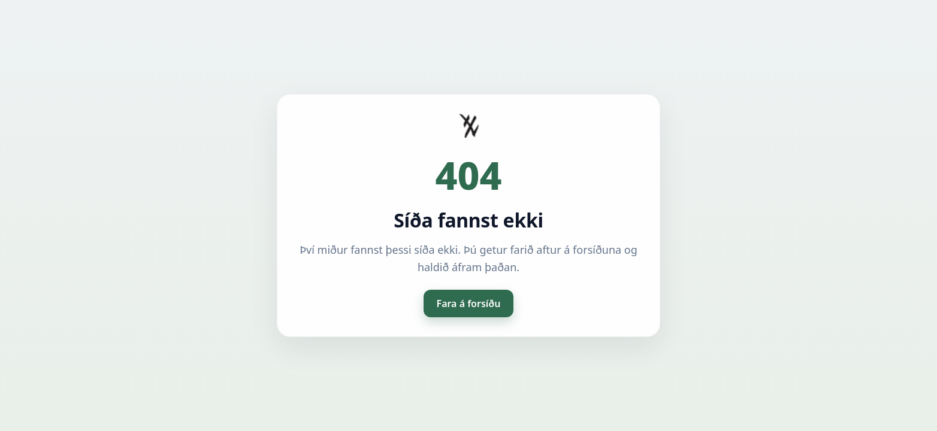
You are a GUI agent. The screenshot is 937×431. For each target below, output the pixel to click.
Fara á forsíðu (469, 303)
